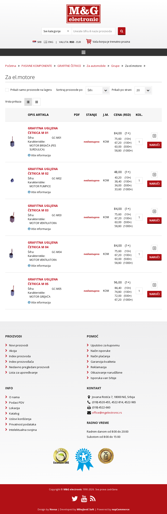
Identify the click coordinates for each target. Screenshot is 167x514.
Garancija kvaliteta (103, 362)
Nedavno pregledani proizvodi (29, 367)
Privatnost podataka (22, 424)
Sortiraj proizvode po (69, 90)
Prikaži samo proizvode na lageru (31, 90)
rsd (72, 42)
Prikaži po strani (122, 90)
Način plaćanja (100, 356)
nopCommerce (121, 509)
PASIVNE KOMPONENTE (37, 66)
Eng (48, 42)
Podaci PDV (16, 402)
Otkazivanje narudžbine (106, 372)
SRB (37, 42)
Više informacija (39, 155)
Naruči (154, 145)
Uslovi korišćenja (20, 419)
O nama (14, 397)
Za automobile (96, 66)
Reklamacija (99, 367)
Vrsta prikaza (13, 101)
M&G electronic (72, 489)
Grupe (115, 66)
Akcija (13, 351)
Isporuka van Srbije (103, 378)
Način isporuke (100, 351)
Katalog (14, 413)
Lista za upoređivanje (23, 372)
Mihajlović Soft (85, 509)
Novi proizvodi (18, 345)
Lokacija (14, 408)
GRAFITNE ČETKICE (69, 66)
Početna (10, 66)
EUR (78, 42)
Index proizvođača (21, 362)
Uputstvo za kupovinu (105, 345)
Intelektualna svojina (23, 430)
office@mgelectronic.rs (107, 413)
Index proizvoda (20, 356)
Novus (53, 509)
